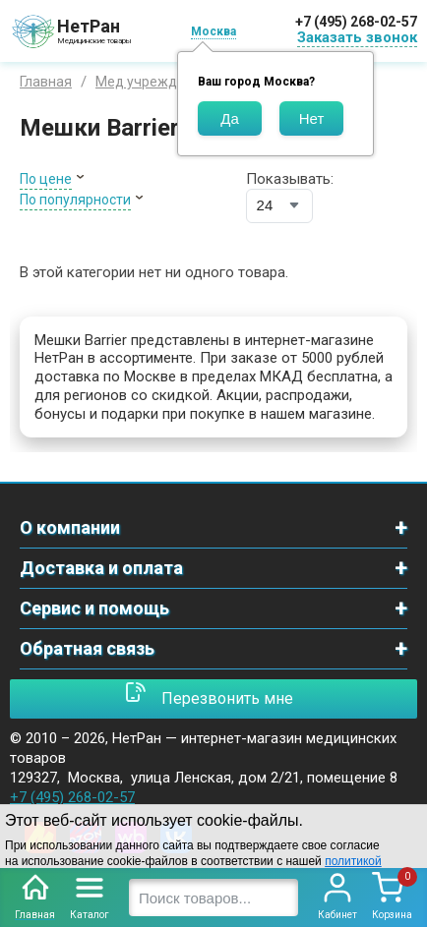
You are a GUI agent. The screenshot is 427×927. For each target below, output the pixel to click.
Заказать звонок (357, 37)
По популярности (75, 199)
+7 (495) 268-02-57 (356, 22)
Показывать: (290, 179)
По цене (46, 179)
